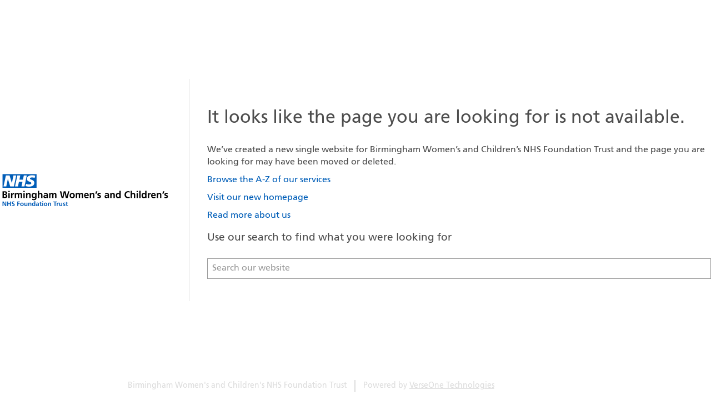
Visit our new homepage (257, 197)
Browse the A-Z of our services (269, 180)
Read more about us (249, 215)
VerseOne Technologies (451, 385)
